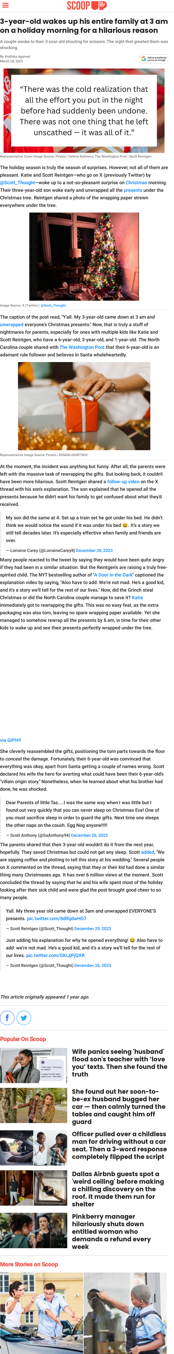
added (147, 852)
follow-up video (123, 481)
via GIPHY (10, 740)
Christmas (136, 182)
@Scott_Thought (17, 182)
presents (133, 190)
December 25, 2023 (92, 928)
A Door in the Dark (113, 575)
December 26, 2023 (94, 550)
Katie (137, 597)
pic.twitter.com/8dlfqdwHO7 (56, 918)
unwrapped (11, 324)
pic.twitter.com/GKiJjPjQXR (55, 955)
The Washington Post (82, 347)
